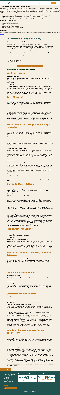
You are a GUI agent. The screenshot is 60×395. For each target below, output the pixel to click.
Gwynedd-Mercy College (20, 184)
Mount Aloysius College (20, 229)
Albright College (16, 73)
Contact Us (53, 3)
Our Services (27, 3)
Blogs (39, 3)
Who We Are (20, 3)
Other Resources (46, 3)
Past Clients (34, 3)
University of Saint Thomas (21, 293)
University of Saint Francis (21, 272)
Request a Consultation (3, 34)
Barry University (15, 97)
